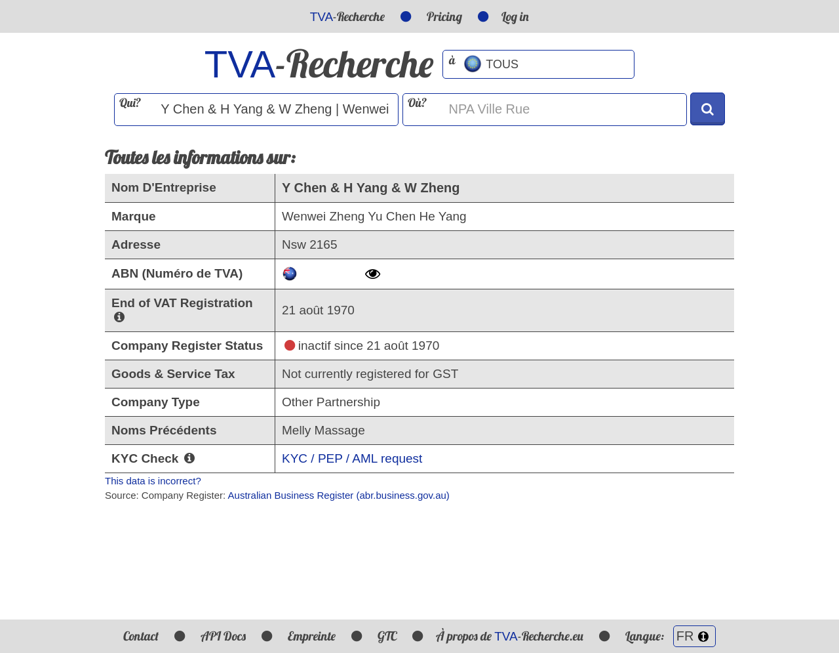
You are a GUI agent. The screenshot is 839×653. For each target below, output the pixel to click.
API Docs (223, 636)
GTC (387, 636)
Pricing (444, 16)
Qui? (130, 102)
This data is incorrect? (153, 480)
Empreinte (312, 636)
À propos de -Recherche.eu (509, 636)
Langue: (670, 636)
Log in (515, 16)
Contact (141, 636)
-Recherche (347, 16)
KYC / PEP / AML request (352, 458)
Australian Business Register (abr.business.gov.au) (339, 495)
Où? (417, 102)
